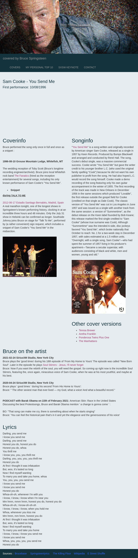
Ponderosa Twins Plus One (94, 337)
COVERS (15, 67)
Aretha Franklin (87, 333)
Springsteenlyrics (39, 553)
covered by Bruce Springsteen (24, 58)
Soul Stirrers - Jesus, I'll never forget (63, 364)
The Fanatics (21, 175)
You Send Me (80, 147)
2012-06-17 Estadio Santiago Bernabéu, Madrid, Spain (33, 202)
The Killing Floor (62, 553)
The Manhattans (88, 341)
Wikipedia (79, 553)
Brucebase (21, 553)
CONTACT (90, 67)
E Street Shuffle (96, 553)
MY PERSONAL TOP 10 (39, 67)
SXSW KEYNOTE (68, 67)
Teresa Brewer (87, 330)
